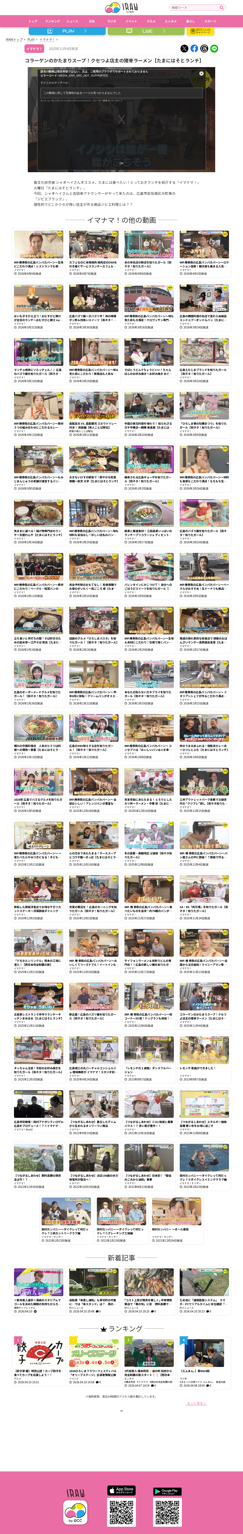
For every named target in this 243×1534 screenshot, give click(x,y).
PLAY (31, 39)
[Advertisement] (121, 1439)
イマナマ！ (47, 39)
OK (121, 163)
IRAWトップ (14, 39)
